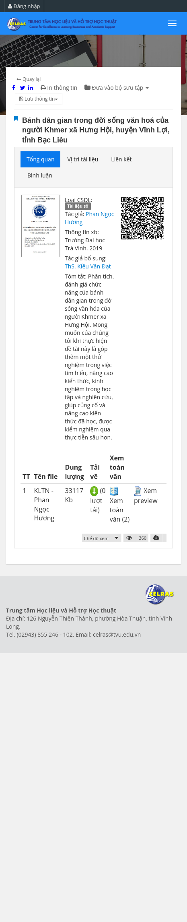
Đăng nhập (24, 6)
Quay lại (28, 79)
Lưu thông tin (38, 98)
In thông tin (59, 87)
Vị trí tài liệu (82, 159)
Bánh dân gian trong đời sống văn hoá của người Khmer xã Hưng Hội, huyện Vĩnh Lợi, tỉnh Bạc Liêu (96, 130)
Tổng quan (40, 159)
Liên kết (121, 159)
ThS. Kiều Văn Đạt (88, 266)
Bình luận (39, 175)
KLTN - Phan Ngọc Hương (44, 504)
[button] (102, 538)
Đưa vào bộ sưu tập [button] (116, 87)
